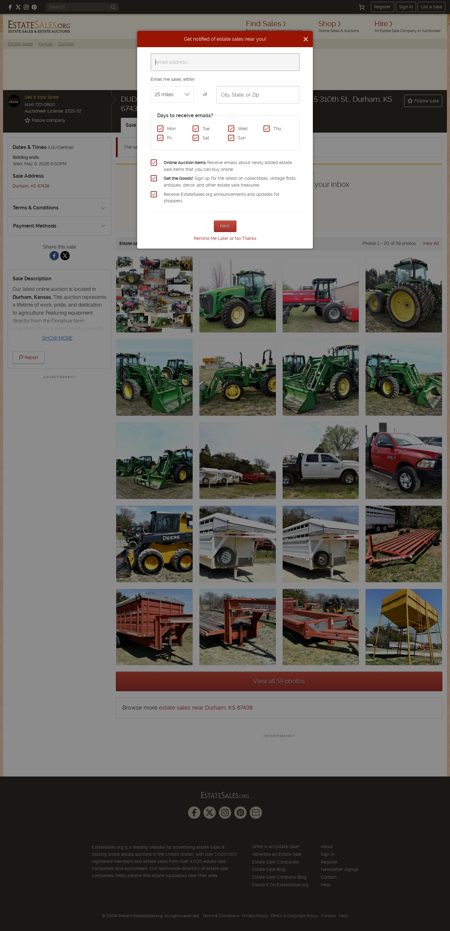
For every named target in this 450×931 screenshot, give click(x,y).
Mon (171, 128)
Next (225, 226)
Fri (169, 137)
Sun (242, 137)
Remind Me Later (211, 238)
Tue (206, 128)
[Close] (305, 39)
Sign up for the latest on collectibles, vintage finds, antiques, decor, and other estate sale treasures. (230, 181)
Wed (243, 128)
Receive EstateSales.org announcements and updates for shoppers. (222, 198)
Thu (277, 128)
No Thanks (245, 238)
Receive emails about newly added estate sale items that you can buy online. (228, 166)
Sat (205, 137)
